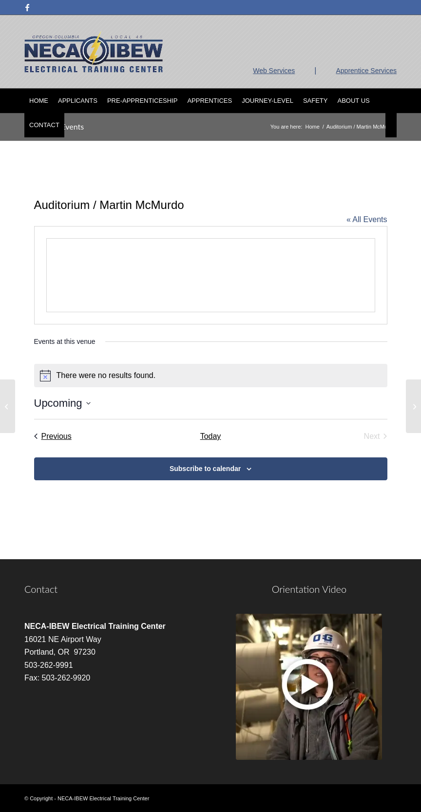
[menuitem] (38, 101)
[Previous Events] (53, 436)
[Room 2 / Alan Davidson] (7, 406)
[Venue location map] (211, 275)
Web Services (274, 71)
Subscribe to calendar (205, 468)
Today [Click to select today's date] (210, 436)
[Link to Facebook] (27, 7)
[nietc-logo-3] (93, 51)
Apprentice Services (366, 71)
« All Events (366, 219)
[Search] (391, 125)
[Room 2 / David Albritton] (413, 406)
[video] (309, 687)
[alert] (210, 375)
